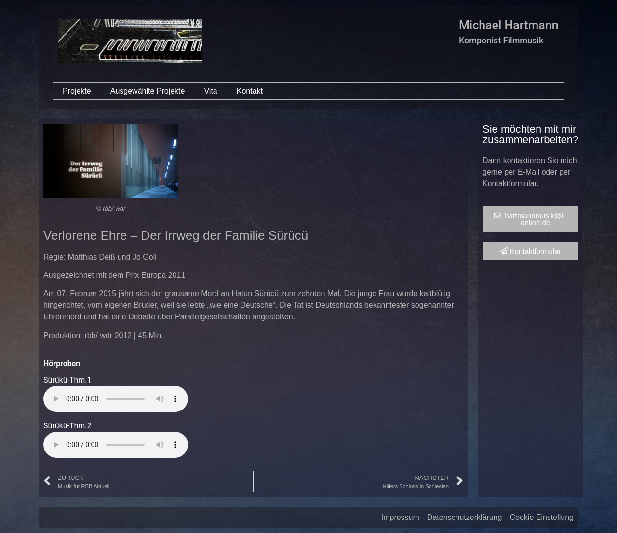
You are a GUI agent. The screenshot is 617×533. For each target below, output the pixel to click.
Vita (210, 91)
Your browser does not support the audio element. (115, 399)
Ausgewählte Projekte (147, 91)
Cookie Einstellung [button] (542, 517)
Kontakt (250, 91)
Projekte (77, 91)
